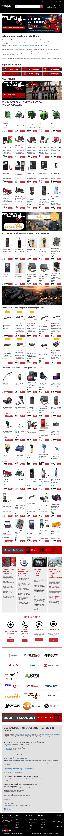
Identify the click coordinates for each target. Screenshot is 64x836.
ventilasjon (18, 45)
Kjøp (10, 131)
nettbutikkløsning (43, 833)
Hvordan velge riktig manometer (23, 571)
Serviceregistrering (32, 817)
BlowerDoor (43, 824)
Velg (47, 392)
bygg (11, 45)
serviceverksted (26, 53)
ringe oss (28, 58)
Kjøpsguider (43, 819)
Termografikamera (10, 745)
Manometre (20, 575)
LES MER (25, 640)
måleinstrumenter (31, 41)
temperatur (17, 750)
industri (28, 45)
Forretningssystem (34, 833)
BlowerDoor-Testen (8, 570)
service (56, 53)
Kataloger (43, 817)
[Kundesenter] (49, 6)
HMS (35, 45)
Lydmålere (8, 749)
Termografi (18, 41)
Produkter (18, 819)
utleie (17, 54)
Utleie (30, 828)
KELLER (19, 588)
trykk (14, 750)
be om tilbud (42, 58)
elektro (14, 45)
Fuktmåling (43, 822)
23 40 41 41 (6, 1)
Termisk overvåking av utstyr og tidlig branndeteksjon (55, 573)
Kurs (39, 1)
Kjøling (42, 827)
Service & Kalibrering (47, 1)
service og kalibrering (31, 735)
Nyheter (18, 821)
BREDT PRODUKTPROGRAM (12, 630)
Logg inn (54, 6)
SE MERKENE (10, 640)
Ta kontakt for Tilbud (11, 415)
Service (17, 824)
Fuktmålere (8, 747)
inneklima (23, 45)
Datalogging (43, 829)
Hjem (17, 817)
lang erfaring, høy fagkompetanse (11, 53)
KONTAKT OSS (39, 639)
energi (31, 45)
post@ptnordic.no (13, 1)
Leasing (18, 827)
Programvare (31, 826)
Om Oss (18, 822)
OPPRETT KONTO (53, 640)
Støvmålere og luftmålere (11, 748)
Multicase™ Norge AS (54, 833)
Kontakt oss (11, 805)
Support (5, 825)
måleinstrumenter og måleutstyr (20, 734)
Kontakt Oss (6, 826)
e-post (35, 58)
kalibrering (51, 53)
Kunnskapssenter (32, 1)
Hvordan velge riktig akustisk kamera (38, 572)
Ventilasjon (43, 825)
